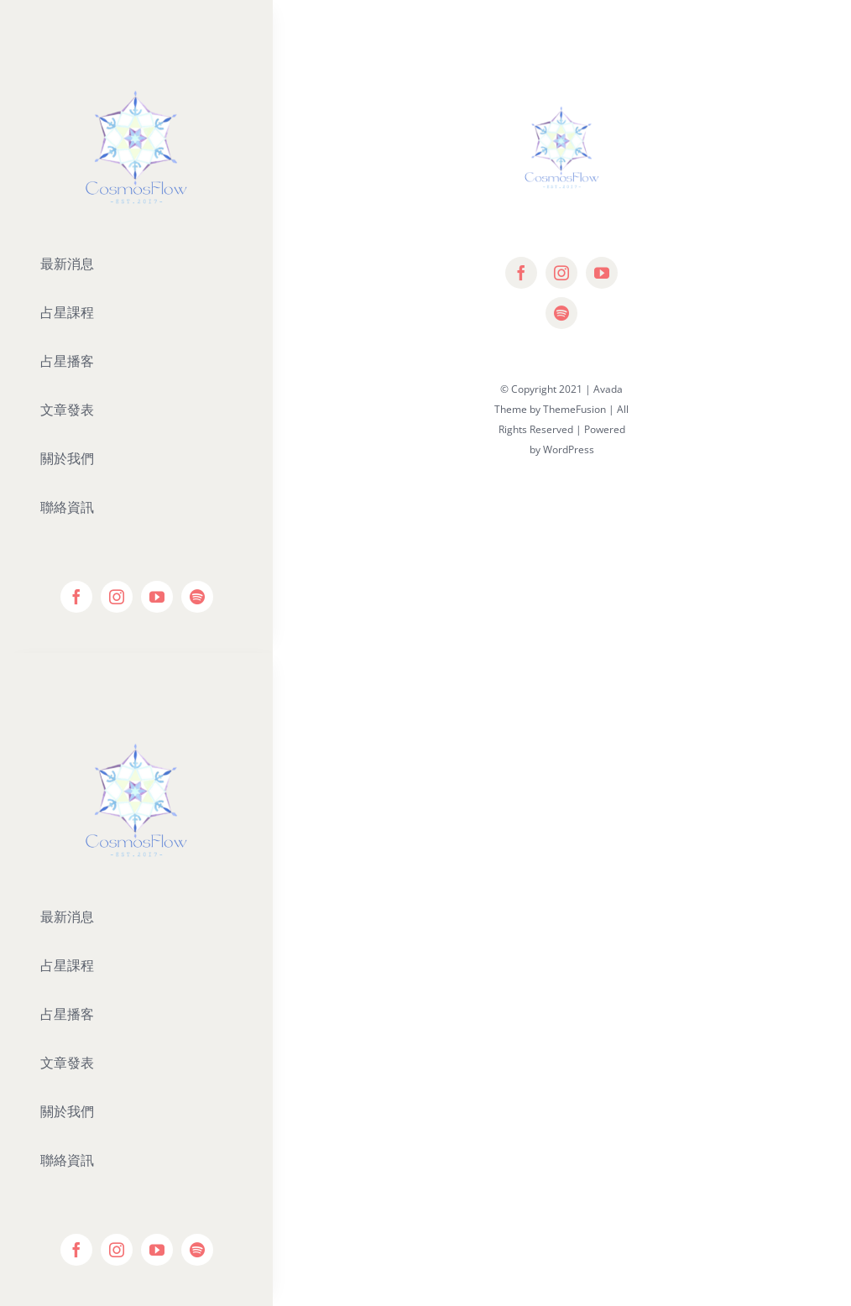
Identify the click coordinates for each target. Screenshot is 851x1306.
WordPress (568, 449)
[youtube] (157, 597)
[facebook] (76, 597)
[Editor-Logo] (136, 709)
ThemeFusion (574, 409)
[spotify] (197, 597)
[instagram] (117, 597)
